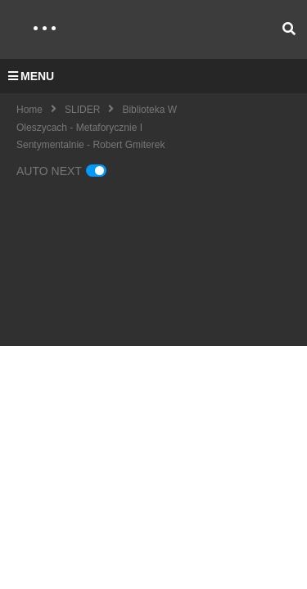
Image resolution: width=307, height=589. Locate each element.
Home (29, 109)
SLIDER (82, 109)
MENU (31, 76)
